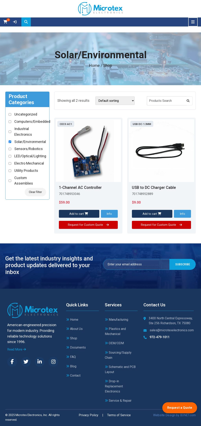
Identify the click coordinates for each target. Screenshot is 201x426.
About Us (74, 329)
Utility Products (26, 170)
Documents (76, 347)
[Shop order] (115, 100)
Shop (71, 338)
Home (94, 65)
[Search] (26, 21)
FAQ (71, 357)
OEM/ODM (114, 343)
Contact (73, 375)
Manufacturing (116, 319)
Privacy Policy (88, 415)
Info (109, 214)
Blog (71, 366)
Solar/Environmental (30, 142)
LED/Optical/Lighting (30, 156)
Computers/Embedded (32, 121)
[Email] (136, 264)
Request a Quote (179, 408)
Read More (16, 349)
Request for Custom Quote (88, 225)
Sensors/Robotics (28, 149)
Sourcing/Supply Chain (118, 355)
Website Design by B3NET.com (174, 415)
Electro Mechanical (29, 163)
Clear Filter (35, 192)
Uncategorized (25, 114)
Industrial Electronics (23, 132)
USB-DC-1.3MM (142, 124)
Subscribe (182, 264)
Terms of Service (119, 415)
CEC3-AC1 (66, 124)
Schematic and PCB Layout (120, 369)
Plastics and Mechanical (115, 331)
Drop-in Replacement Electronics (114, 386)
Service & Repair (118, 400)
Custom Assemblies (23, 181)
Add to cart (78, 214)
